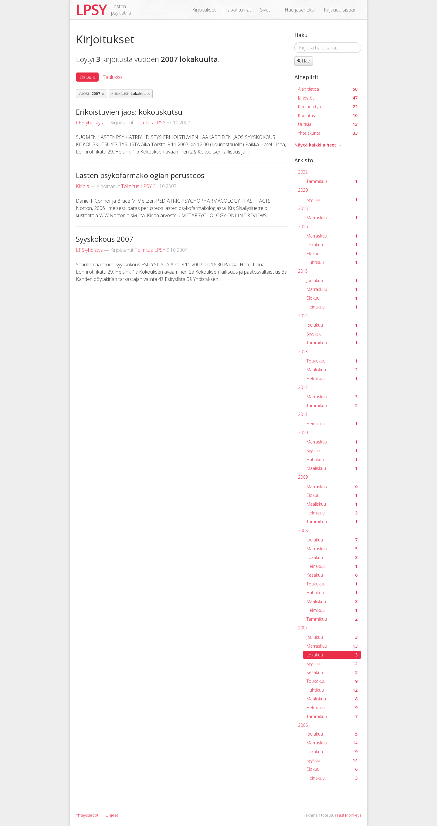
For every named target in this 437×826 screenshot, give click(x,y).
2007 (303, 628)
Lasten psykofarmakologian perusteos (140, 175)
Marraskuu (332, 218)
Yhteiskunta (327, 133)
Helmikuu (332, 378)
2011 (303, 414)
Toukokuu (332, 361)
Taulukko (112, 77)
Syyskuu (332, 199)
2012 (303, 387)
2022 (303, 172)
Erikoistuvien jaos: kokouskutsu (129, 112)
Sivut (265, 9)
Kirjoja (82, 186)
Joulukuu (332, 280)
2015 (303, 271)
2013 (303, 351)
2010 (303, 432)
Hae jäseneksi (300, 9)
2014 (303, 316)
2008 (303, 530)
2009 (303, 477)
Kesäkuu (332, 575)
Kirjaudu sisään (340, 9)
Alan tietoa (327, 89)
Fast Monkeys (349, 815)
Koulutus (327, 115)
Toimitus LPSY (150, 122)
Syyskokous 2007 (105, 239)
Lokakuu (332, 245)
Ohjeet (111, 815)
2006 (303, 725)
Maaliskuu (332, 370)
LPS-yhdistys (89, 122)
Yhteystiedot (87, 815)
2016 (303, 226)
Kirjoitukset (204, 9)
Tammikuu (332, 181)
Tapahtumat (238, 9)
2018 (303, 208)
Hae (303, 61)
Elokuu (332, 253)
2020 (303, 190)
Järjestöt (327, 98)
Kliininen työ (327, 107)
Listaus (87, 77)
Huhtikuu (332, 262)
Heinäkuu (332, 307)
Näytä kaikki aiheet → (318, 145)
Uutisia (327, 124)
